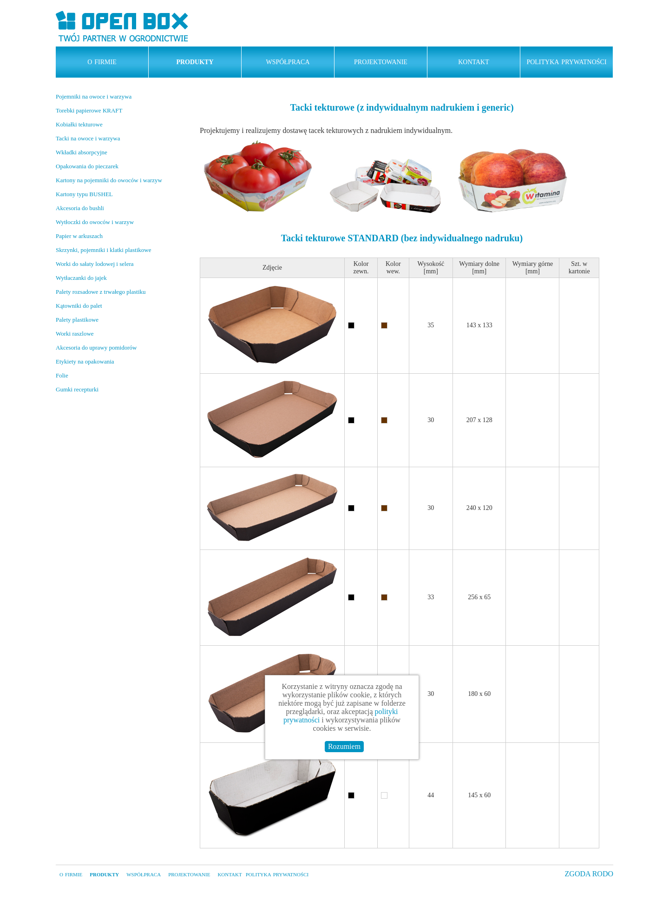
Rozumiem (344, 746)
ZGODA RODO (589, 874)
